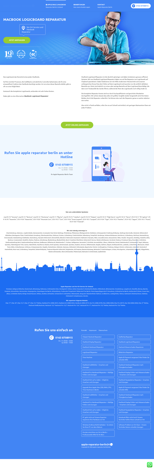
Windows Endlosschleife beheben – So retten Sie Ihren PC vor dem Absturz (98, 426)
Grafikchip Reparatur (126, 337)
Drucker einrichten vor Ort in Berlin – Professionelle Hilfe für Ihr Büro (95, 433)
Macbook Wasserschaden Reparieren (131, 347)
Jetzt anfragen (17, 40)
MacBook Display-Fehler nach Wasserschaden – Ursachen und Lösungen (134, 373)
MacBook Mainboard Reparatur (93, 347)
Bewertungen (81, 6)
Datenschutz (103, 330)
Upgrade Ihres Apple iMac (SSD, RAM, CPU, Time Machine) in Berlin (97, 388)
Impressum (93, 330)
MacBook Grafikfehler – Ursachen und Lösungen (95, 366)
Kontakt (105, 6)
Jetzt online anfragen (77, 125)
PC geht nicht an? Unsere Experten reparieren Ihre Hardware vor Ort (94, 418)
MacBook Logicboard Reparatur (129, 342)
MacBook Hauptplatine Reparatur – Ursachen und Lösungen (134, 381)
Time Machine (87, 357)
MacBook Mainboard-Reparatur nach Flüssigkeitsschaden (131, 366)
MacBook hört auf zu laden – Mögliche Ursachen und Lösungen (95, 381)
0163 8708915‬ (140, 5)
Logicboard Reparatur (90, 352)
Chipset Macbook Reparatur (92, 337)
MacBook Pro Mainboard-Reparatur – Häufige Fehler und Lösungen (98, 373)
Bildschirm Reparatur (126, 352)
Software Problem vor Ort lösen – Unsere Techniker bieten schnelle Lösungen (132, 426)
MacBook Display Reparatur (92, 342)
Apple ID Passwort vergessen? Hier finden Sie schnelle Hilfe (134, 358)
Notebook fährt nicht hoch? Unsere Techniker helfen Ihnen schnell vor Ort (132, 418)
